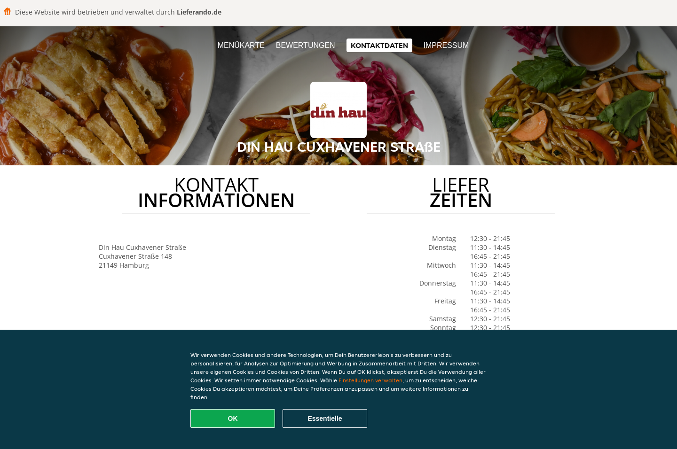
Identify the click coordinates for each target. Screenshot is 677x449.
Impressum (446, 45)
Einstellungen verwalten (370, 380)
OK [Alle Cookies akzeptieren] (233, 418)
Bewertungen (305, 45)
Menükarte (241, 45)
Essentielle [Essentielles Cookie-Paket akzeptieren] (324, 418)
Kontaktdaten (379, 45)
